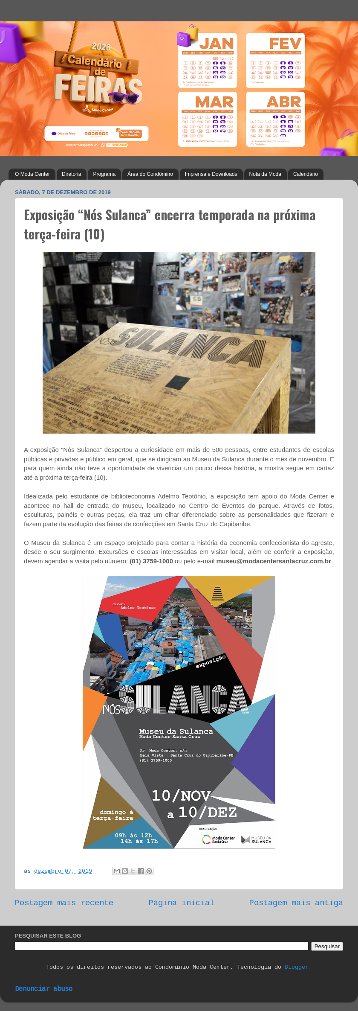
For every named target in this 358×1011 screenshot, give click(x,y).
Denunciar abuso (43, 989)
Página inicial (181, 903)
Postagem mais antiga (296, 903)
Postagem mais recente (64, 903)
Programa (104, 174)
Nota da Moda (265, 174)
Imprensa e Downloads (211, 174)
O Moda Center (32, 174)
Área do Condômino (150, 174)
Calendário (305, 174)
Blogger (297, 967)
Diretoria (71, 174)
